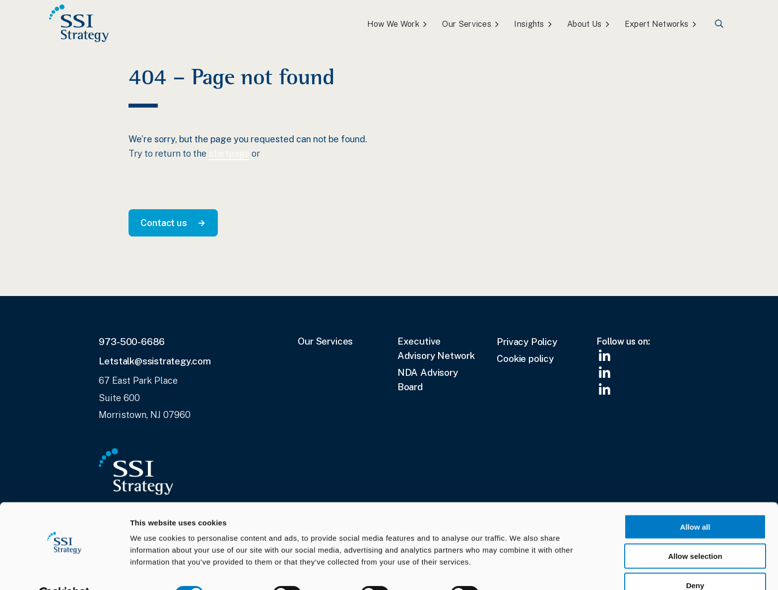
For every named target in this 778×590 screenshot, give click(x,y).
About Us (584, 24)
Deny (695, 561)
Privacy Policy (527, 341)
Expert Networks (657, 24)
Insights (529, 24)
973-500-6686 (132, 341)
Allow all (695, 503)
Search (719, 24)
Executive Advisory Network (436, 348)
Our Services (466, 24)
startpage (229, 153)
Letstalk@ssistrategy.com (154, 360)
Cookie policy (525, 358)
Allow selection (695, 532)
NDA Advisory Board (427, 379)
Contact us (163, 222)
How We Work (393, 24)
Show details (521, 570)
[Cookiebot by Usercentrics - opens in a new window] (64, 570)
